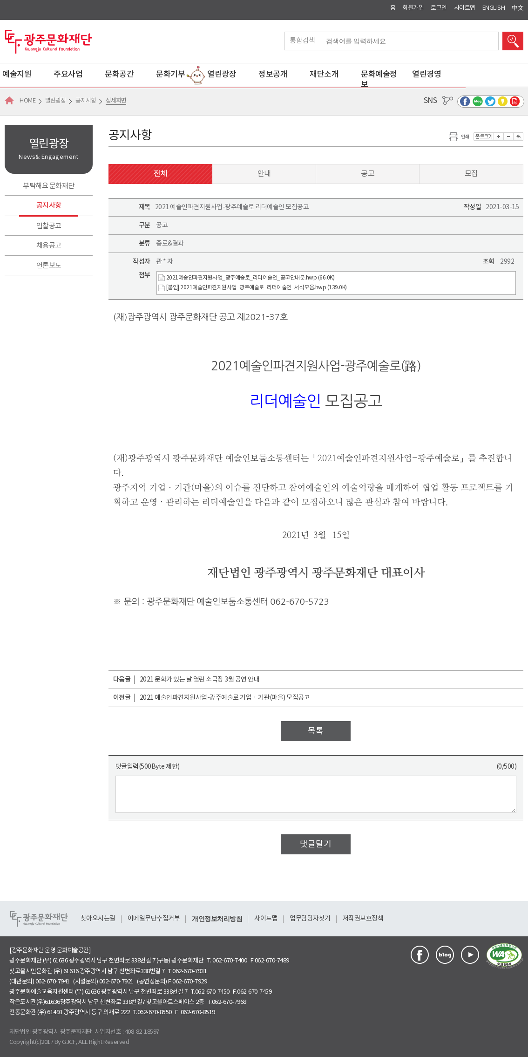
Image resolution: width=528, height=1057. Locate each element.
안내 (264, 174)
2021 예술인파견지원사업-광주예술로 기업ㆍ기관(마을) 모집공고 (225, 698)
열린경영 (426, 74)
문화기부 (170, 74)
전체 (160, 174)
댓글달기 (316, 844)
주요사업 (68, 74)
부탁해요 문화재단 (48, 186)
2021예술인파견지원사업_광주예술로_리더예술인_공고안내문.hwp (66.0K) (246, 277)
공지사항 (48, 206)
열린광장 (221, 74)
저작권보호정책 (363, 918)
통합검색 (305, 41)
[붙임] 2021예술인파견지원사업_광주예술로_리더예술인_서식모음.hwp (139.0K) (252, 288)
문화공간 (119, 74)
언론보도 (48, 266)
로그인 (439, 8)
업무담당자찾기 (310, 918)
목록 (316, 731)
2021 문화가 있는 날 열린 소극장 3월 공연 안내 (200, 679)
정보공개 (272, 74)
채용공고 (48, 246)
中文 (517, 8)
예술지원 (16, 74)
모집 (471, 174)
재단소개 (324, 74)
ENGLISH (493, 8)
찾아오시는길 (98, 918)
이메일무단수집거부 (154, 918)
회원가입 (413, 8)
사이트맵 (464, 8)
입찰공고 (48, 226)
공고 (367, 174)
